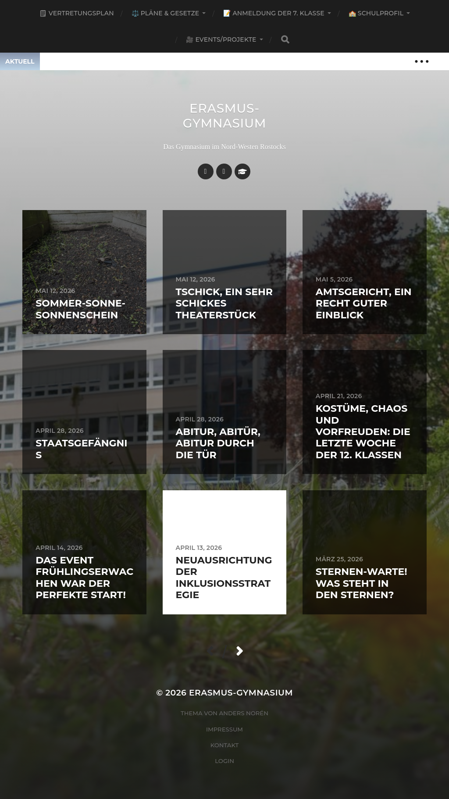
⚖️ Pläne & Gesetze (166, 13)
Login (224, 760)
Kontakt (224, 745)
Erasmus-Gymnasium (225, 116)
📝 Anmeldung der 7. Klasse (273, 13)
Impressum (224, 729)
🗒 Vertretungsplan (76, 13)
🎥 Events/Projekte (221, 39)
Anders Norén (243, 713)
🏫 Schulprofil (376, 13)
